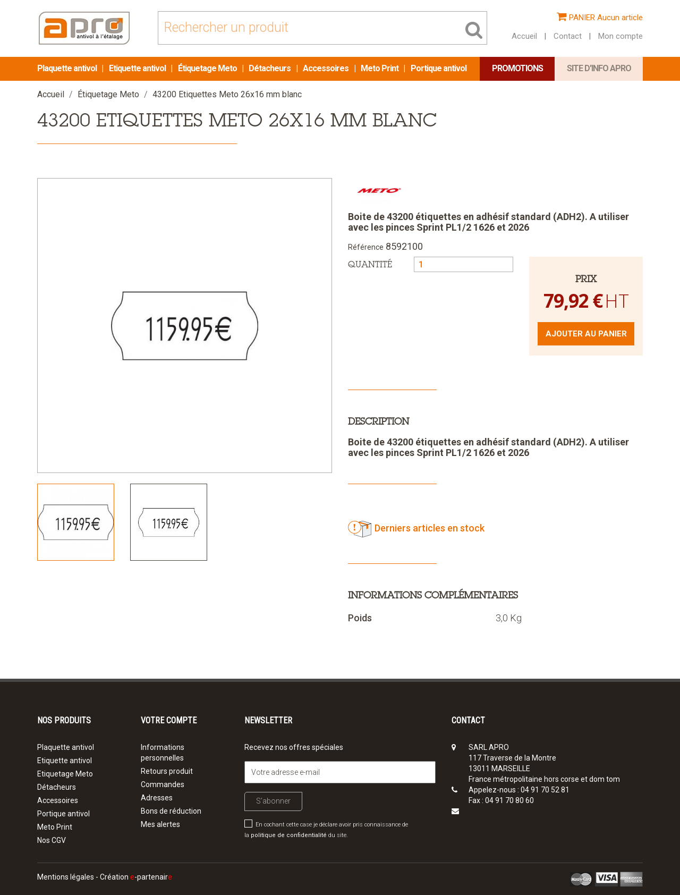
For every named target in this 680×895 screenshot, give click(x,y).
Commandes (162, 784)
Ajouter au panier (586, 334)
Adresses (157, 797)
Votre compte (169, 720)
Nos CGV (51, 840)
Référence (366, 247)
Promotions (517, 68)
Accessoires (326, 68)
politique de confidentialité (289, 835)
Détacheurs (270, 68)
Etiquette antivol (138, 68)
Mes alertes (160, 824)
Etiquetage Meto (65, 774)
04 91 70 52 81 (545, 790)
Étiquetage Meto (208, 68)
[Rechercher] (322, 28)
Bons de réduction (171, 811)
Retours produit (167, 771)
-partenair (151, 877)
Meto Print (380, 68)
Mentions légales (65, 877)
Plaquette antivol (67, 68)
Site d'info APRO (599, 68)
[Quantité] (463, 264)
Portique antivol (438, 68)
